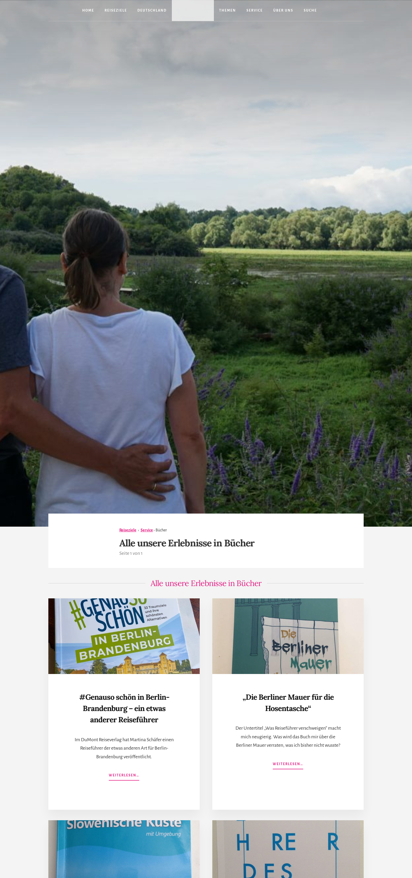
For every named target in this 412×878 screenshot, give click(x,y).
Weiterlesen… (124, 787)
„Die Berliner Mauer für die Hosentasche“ (288, 702)
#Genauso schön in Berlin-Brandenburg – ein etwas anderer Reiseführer (124, 713)
